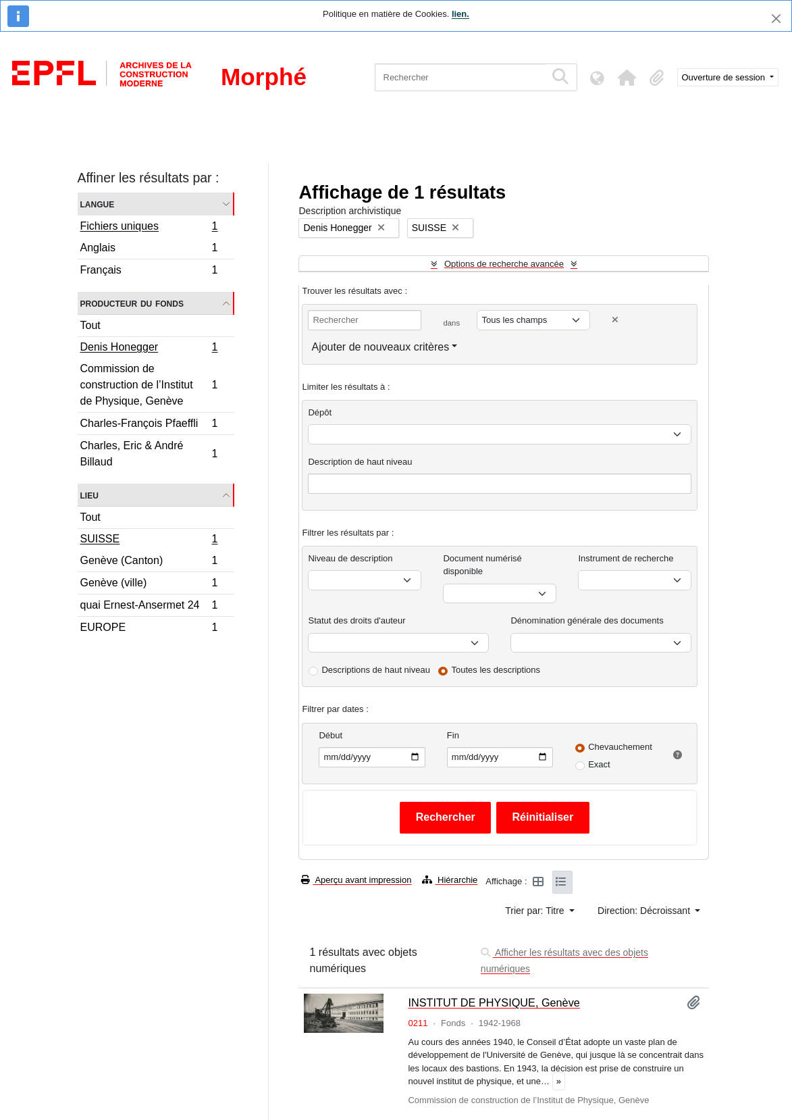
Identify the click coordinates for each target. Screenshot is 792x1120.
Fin (453, 735)
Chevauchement (620, 747)
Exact (599, 764)
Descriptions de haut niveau (375, 670)
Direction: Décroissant (645, 910)
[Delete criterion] (615, 320)
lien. (460, 14)
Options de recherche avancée (504, 264)
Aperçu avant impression (356, 880)
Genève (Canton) (149, 562)
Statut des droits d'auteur (356, 620)
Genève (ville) (149, 584)
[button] (627, 77)
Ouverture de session (725, 77)
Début (330, 735)
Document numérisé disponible (482, 565)
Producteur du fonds (132, 303)
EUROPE (149, 628)
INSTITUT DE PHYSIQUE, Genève (493, 1002)
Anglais (149, 249)
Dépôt (320, 412)
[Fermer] (776, 18)
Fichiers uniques (149, 227)
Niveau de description (350, 558)
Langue (97, 203)
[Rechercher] (460, 77)
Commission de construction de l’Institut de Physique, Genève (149, 385)
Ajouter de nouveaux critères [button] (380, 347)
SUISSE (149, 540)
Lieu (89, 494)
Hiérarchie (449, 880)
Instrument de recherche (625, 558)
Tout (90, 325)
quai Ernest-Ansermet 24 (149, 607)
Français (149, 271)
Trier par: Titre (535, 910)
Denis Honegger (149, 348)
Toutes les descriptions (496, 670)
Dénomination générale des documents (586, 620)
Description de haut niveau (360, 462)
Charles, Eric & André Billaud (149, 453)
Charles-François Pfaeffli (149, 425)
